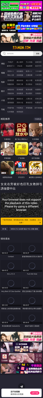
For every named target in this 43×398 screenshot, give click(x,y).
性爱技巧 (38, 102)
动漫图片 (38, 89)
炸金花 (19, 66)
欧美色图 (29, 89)
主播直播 (29, 75)
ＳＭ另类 (38, 75)
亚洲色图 (20, 89)
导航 (3, 109)
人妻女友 (29, 99)
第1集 (4, 229)
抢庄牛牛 (38, 66)
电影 (3, 82)
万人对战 (29, 62)
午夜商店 (20, 108)
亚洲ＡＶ (10, 71)
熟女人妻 (10, 75)
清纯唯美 (20, 93)
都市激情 (10, 99)
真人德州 (20, 62)
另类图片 (38, 93)
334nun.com (21, 47)
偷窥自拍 (10, 89)
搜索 (37, 53)
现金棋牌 (29, 66)
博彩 (3, 63)
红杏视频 (10, 112)
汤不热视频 (38, 108)
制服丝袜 (10, 84)
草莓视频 (29, 108)
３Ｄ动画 (38, 71)
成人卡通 (29, 80)
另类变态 (38, 84)
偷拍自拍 (20, 80)
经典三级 (20, 84)
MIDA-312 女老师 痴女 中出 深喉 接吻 (24, 229)
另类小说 (20, 102)
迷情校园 (10, 102)
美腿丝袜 (10, 93)
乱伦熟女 (29, 84)
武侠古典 (38, 99)
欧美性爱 (38, 80)
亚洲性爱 (10, 80)
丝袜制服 (20, 75)
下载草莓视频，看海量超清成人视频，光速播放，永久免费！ (21, 221)
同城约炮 (10, 108)
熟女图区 (29, 93)
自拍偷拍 (20, 71)
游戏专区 (38, 62)
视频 (3, 73)
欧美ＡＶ (29, 71)
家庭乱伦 (20, 99)
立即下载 (35, 393)
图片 (3, 91)
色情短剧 (20, 112)
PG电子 (10, 62)
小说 (3, 100)
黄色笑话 (29, 102)
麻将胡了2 (10, 66)
